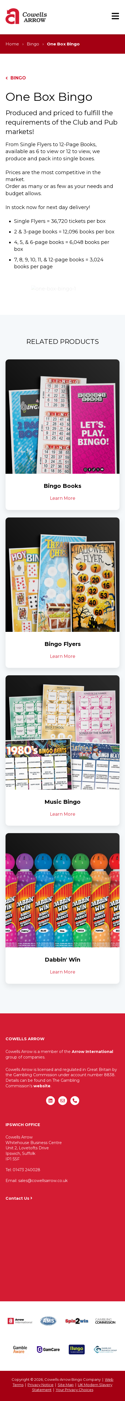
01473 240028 (26, 1169)
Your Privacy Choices (74, 1389)
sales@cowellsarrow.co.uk (43, 1180)
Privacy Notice (41, 1384)
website (41, 1085)
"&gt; (62, 1248)
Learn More (62, 498)
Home (12, 44)
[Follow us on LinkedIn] (50, 1100)
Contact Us (17, 1198)
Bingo (33, 44)
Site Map (66, 1384)
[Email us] (62, 1100)
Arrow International (92, 1051)
